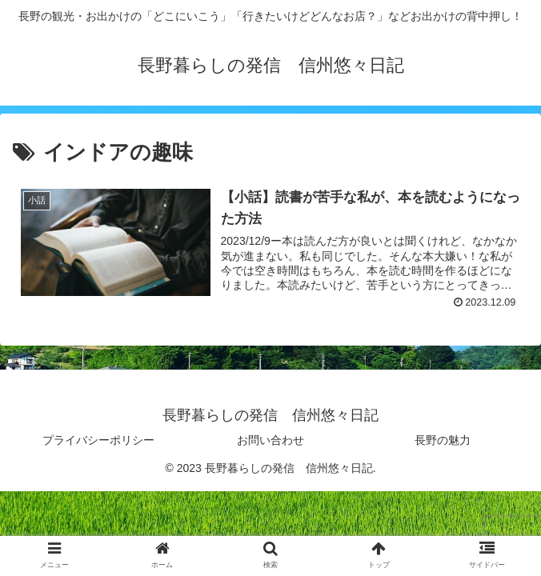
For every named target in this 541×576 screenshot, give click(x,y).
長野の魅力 (443, 440)
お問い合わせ (270, 440)
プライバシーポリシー (98, 440)
